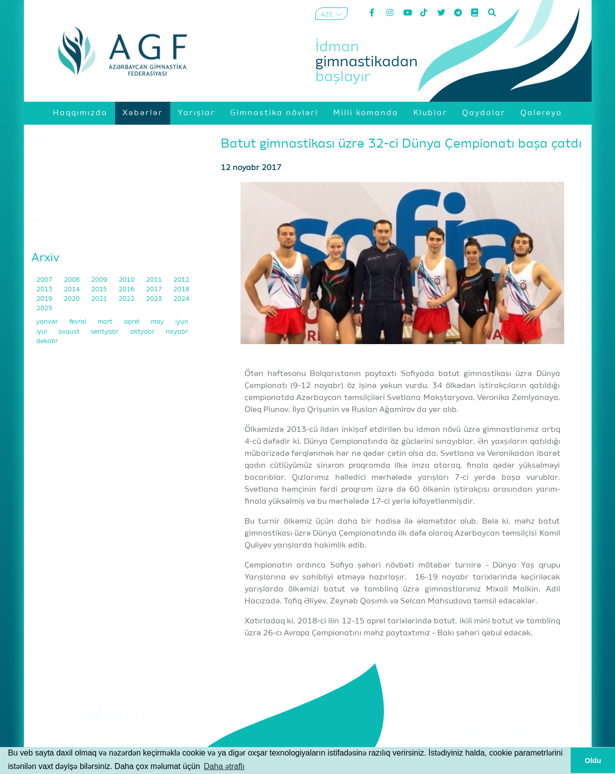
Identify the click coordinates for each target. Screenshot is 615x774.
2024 (181, 299)
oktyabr (143, 332)
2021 (100, 299)
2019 (45, 299)
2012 (181, 280)
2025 (44, 308)
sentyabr (105, 332)
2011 (154, 280)
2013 (45, 289)
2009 (100, 280)
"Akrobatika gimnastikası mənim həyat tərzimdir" (100, 200)
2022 (127, 299)
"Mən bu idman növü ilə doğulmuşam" (83, 221)
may (158, 322)
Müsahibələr (66, 144)
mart (106, 322)
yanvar (47, 322)
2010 (127, 280)
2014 (72, 289)
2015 (100, 289)
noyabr (177, 332)
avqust (69, 332)
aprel (132, 322)
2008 (72, 280)
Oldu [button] (593, 761)
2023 (154, 299)
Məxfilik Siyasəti (497, 746)
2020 (72, 299)
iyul (42, 332)
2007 (45, 280)
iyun (181, 322)
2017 (154, 289)
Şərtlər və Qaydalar (497, 734)
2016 (127, 289)
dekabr (47, 341)
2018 (181, 289)
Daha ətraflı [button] (224, 766)
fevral (78, 322)
